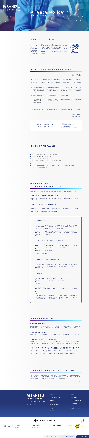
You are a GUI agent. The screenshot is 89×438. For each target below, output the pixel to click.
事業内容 (4, 19)
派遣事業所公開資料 (76, 408)
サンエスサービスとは (7, 16)
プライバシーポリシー (77, 401)
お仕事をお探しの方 (55, 404)
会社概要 (4, 21)
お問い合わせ (75, 397)
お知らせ (4, 24)
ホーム (4, 13)
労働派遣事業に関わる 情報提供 (77, 404)
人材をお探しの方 (55, 408)
